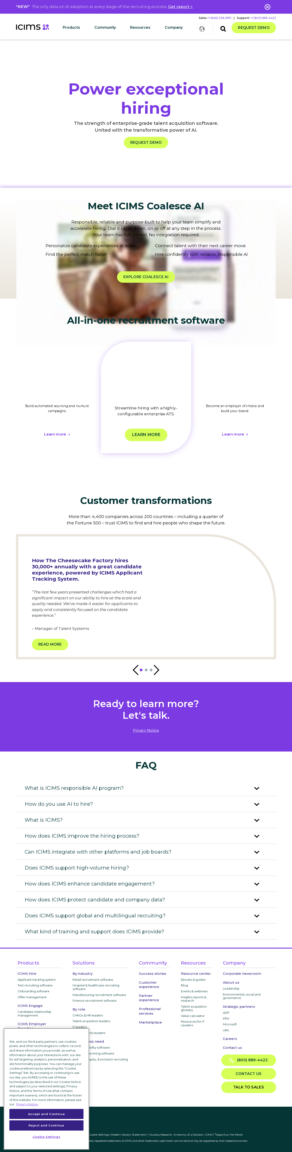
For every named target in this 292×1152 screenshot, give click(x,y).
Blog (184, 985)
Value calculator (193, 1016)
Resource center (196, 973)
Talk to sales (248, 1087)
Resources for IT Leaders (192, 1023)
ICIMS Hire (27, 973)
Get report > (180, 6)
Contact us (232, 1047)
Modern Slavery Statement (128, 1134)
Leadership (231, 988)
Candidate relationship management (34, 1013)
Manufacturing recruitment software (99, 995)
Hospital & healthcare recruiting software (96, 987)
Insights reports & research (193, 999)
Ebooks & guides (193, 979)
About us (231, 982)
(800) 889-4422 (249, 1060)
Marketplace (150, 1022)
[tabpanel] (57, 403)
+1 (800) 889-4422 (263, 18)
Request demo (254, 28)
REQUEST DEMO (146, 142)
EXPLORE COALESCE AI (146, 277)
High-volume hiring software (93, 1053)
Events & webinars (194, 991)
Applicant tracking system (37, 979)
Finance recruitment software (95, 1000)
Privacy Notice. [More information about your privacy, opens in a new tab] (27, 1104)
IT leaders (80, 1027)
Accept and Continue (46, 1114)
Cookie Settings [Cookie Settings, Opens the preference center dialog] (46, 1137)
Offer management (32, 997)
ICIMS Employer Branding (32, 1026)
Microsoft (230, 1024)
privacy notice (146, 730)
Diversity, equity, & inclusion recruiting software (100, 1061)
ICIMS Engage (30, 1005)
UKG (226, 1030)
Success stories (152, 973)
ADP (226, 1012)
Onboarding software (34, 991)
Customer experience (149, 984)
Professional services (150, 1011)
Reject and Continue (46, 1125)
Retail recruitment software (93, 979)
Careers (230, 1039)
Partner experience (149, 997)
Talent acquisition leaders (91, 1021)
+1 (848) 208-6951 (219, 18)
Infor (226, 1018)
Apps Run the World (228, 1134)
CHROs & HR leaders (88, 1015)
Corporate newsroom (242, 973)
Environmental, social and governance (242, 996)
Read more (50, 644)
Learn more (55, 434)
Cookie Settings (99, 1134)
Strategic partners (239, 1006)
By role (79, 1009)
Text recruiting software (35, 985)
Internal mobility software (91, 1047)
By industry (83, 973)
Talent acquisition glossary (194, 1008)
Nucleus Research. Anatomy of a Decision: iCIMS (180, 1134)
